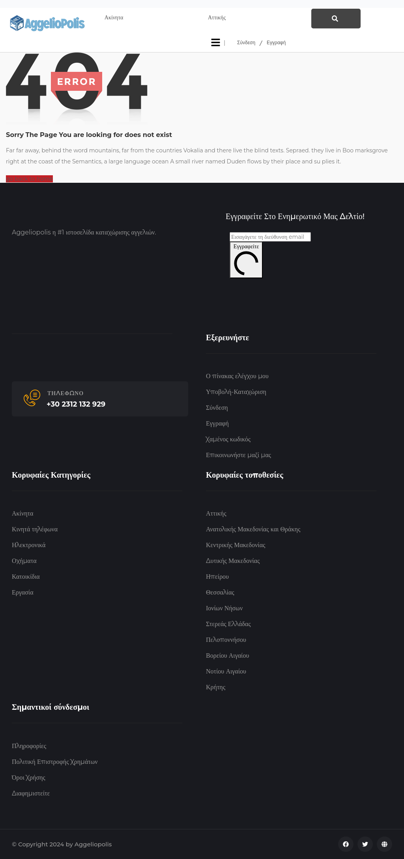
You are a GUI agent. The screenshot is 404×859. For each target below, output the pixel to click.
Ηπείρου (217, 576)
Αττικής (216, 513)
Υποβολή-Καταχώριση (236, 392)
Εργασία (23, 592)
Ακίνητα (22, 513)
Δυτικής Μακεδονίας (233, 561)
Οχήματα (24, 561)
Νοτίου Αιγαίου (226, 671)
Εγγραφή (276, 42)
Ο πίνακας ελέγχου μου (237, 376)
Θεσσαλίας (220, 592)
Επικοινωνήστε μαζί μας (238, 455)
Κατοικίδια (26, 576)
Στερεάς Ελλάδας (228, 624)
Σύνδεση (246, 42)
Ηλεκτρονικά (28, 545)
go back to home (29, 178)
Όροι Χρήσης (28, 777)
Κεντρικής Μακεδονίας (235, 545)
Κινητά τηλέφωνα (35, 529)
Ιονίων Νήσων (224, 608)
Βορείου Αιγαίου (227, 655)
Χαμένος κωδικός (228, 439)
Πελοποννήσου (226, 639)
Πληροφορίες (29, 746)
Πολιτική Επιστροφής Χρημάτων (54, 761)
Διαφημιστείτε (31, 793)
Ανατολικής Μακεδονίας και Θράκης (253, 529)
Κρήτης (215, 687)
